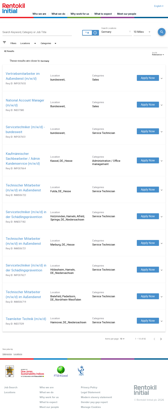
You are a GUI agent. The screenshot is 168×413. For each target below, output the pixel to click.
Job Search (10, 387)
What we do (58, 14)
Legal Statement (90, 392)
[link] (84, 78)
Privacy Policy (89, 387)
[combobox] (37, 32)
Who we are (39, 14)
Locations (18, 354)
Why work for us (80, 14)
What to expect (103, 14)
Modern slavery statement (96, 397)
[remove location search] (130, 31)
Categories (7, 354)
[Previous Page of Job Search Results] (154, 339)
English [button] (158, 6)
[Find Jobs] (162, 32)
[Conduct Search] (162, 32)
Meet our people (126, 14)
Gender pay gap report (94, 402)
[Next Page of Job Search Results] (161, 339)
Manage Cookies (91, 407)
